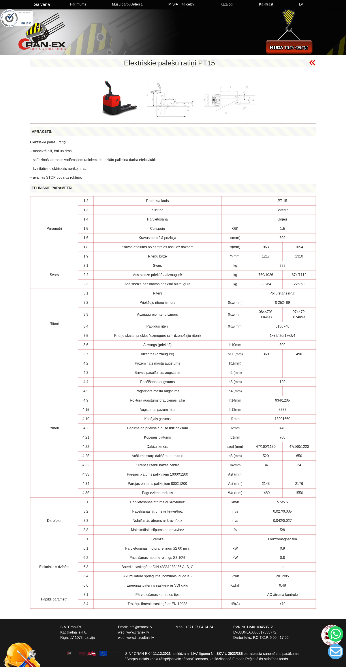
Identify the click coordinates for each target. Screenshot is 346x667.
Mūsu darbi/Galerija (127, 4)
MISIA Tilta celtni (181, 4)
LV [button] (301, 4)
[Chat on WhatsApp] (335, 634)
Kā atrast (266, 4)
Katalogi (226, 4)
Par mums (78, 4)
